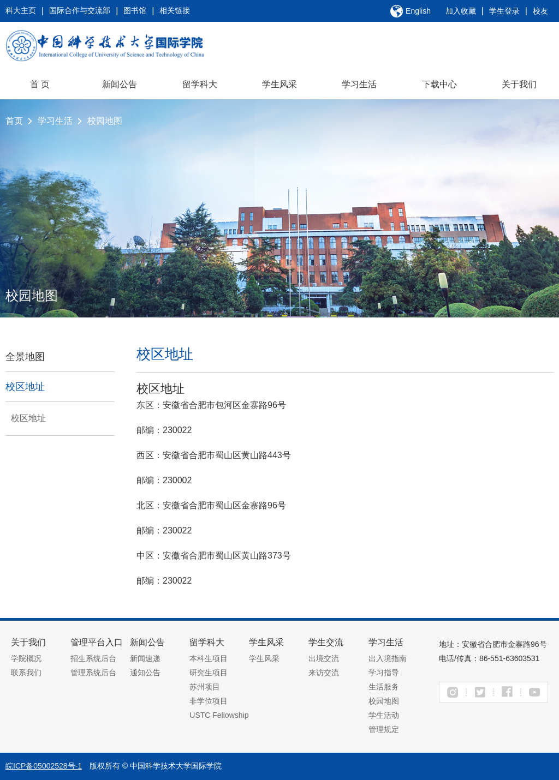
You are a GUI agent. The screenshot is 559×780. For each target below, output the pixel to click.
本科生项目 (208, 658)
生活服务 (383, 686)
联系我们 (26, 672)
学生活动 (383, 715)
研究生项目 (208, 672)
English (418, 11)
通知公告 (145, 672)
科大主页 (20, 10)
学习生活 (359, 84)
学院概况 (26, 658)
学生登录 (504, 11)
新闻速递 (145, 658)
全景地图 (25, 356)
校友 (540, 11)
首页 (14, 120)
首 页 (40, 84)
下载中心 (439, 84)
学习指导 (383, 672)
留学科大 (199, 84)
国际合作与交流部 (79, 10)
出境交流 (323, 658)
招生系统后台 (93, 658)
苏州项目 (204, 686)
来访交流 (323, 672)
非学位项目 (208, 701)
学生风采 (279, 84)
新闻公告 (119, 84)
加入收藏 (460, 11)
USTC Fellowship (218, 715)
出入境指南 (387, 658)
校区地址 (25, 386)
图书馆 (134, 10)
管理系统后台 (93, 672)
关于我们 (519, 84)
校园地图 (104, 120)
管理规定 (383, 729)
